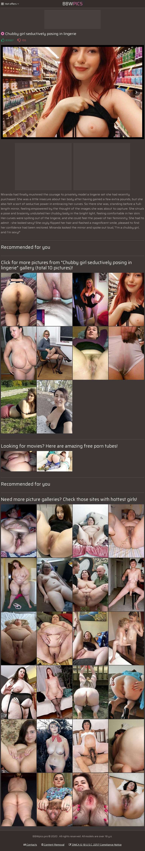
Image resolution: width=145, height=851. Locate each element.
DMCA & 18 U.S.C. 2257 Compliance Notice (95, 844)
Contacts (30, 844)
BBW (72, 3)
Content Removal (52, 844)
